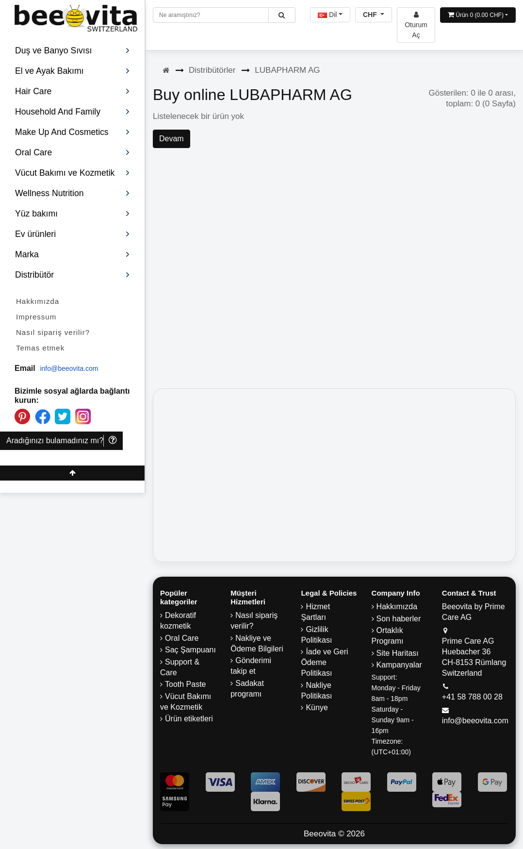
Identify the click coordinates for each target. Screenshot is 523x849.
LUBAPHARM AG (287, 70)
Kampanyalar (399, 665)
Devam (171, 138)
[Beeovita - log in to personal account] (416, 25)
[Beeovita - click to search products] (281, 15)
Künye (316, 707)
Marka (72, 254)
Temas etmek (40, 348)
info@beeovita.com (69, 368)
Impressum (36, 317)
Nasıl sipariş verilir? (53, 332)
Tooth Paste (185, 684)
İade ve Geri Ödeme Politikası (324, 662)
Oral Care (181, 638)
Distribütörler (212, 70)
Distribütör (72, 275)
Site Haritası (397, 653)
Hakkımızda (37, 301)
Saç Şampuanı (190, 650)
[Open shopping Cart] (478, 15)
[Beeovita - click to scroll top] (72, 473)
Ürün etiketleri (189, 719)
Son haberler (398, 619)
